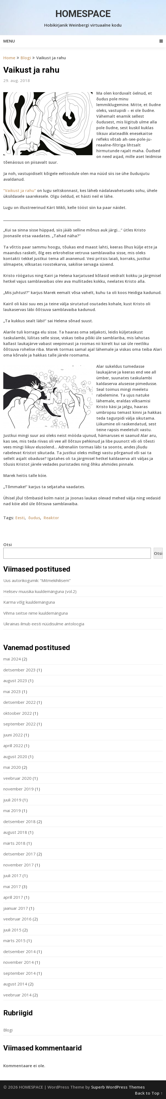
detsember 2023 (19, 670)
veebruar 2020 (17, 778)
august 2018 (15, 832)
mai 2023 (12, 691)
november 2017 (18, 865)
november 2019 (18, 789)
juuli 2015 (12, 930)
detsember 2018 (19, 821)
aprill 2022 (13, 745)
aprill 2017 (13, 897)
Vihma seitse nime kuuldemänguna (35, 613)
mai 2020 (12, 767)
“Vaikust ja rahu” (19, 190)
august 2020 (15, 756)
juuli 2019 (12, 800)
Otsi (7, 544)
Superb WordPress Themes (118, 1087)
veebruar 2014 (17, 995)
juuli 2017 (12, 875)
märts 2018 (14, 843)
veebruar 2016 (17, 919)
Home (9, 57)
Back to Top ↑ (149, 1093)
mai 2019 (12, 810)
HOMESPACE (83, 13)
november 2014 (18, 962)
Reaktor (51, 517)
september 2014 (19, 973)
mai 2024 (12, 659)
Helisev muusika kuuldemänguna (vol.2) (40, 591)
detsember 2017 (19, 854)
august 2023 (15, 680)
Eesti (20, 517)
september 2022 (19, 724)
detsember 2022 (19, 702)
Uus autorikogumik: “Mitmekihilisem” (37, 580)
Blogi (26, 57)
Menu (9, 41)
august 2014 (15, 984)
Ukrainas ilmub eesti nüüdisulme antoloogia (43, 623)
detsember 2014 (19, 951)
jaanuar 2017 (15, 908)
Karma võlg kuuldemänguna (29, 602)
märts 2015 (14, 940)
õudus (34, 517)
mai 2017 (12, 886)
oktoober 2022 (17, 713)
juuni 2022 (13, 735)
